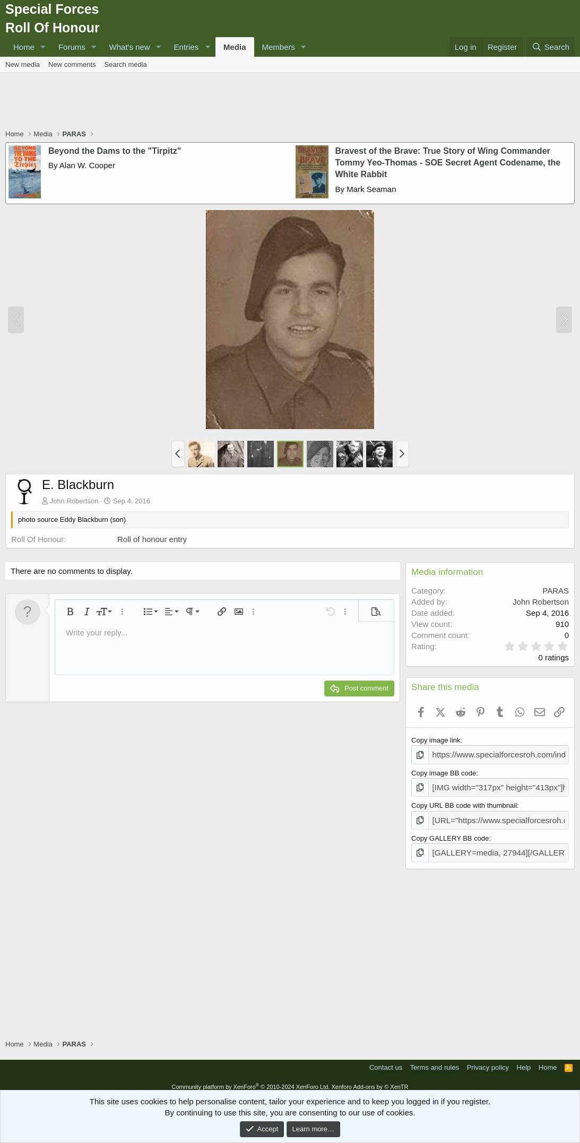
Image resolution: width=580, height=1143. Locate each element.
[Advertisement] (290, 102)
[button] (43, 47)
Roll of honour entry (152, 539)
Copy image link (436, 740)
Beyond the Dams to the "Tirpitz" (114, 150)
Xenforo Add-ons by (369, 1080)
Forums (71, 46)
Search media (126, 64)
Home (23, 46)
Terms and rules (434, 1061)
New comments (72, 64)
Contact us (385, 1061)
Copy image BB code (443, 771)
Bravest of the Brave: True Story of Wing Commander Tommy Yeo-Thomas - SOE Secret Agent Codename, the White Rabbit (448, 162)
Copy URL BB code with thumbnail (464, 802)
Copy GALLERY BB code (450, 833)
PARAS (555, 590)
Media (234, 46)
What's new (129, 46)
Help (524, 1061)
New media (22, 64)
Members (279, 46)
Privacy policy (488, 1061)
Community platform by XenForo (250, 1080)
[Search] (550, 47)
